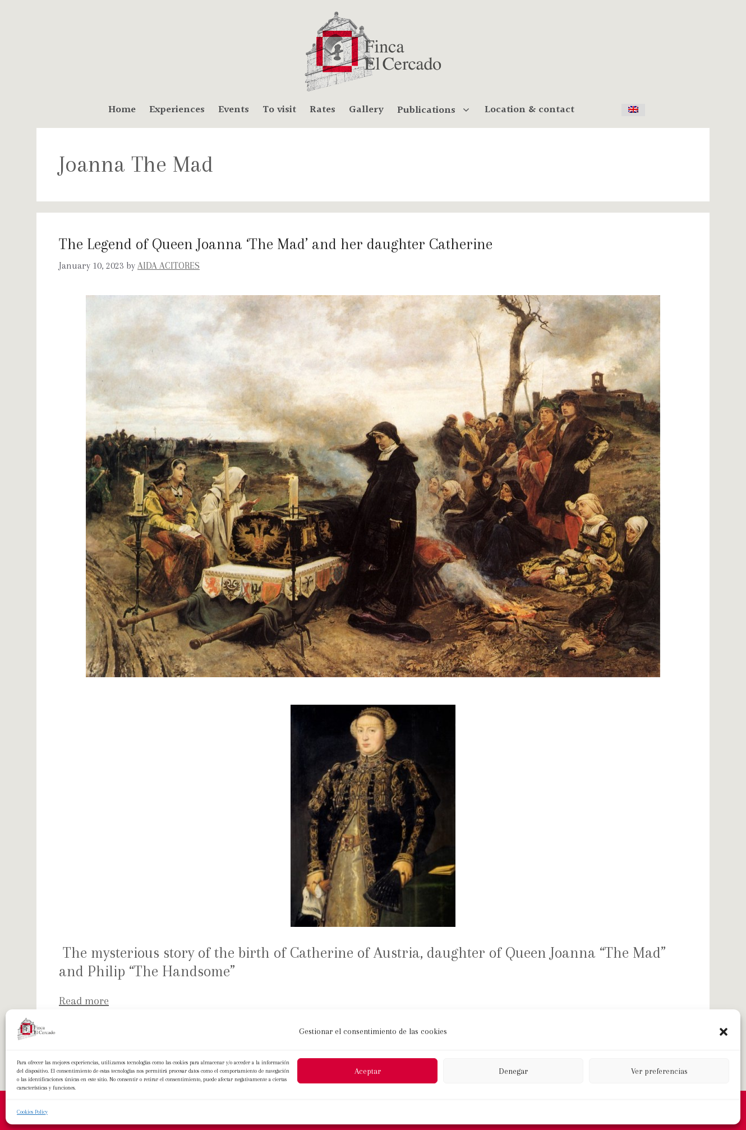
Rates (322, 110)
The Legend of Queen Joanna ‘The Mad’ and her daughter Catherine (275, 244)
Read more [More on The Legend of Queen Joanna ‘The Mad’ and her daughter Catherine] (84, 1001)
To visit (279, 110)
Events (233, 110)
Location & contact (529, 110)
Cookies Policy (32, 1112)
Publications (437, 110)
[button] (723, 1031)
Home (122, 110)
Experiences (177, 110)
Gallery (366, 110)
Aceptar (367, 1071)
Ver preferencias (659, 1071)
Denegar (513, 1071)
